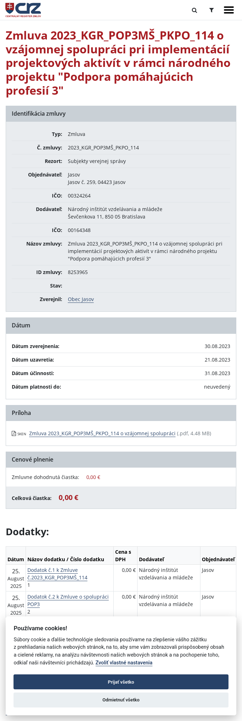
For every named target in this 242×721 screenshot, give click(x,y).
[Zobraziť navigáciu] (228, 10)
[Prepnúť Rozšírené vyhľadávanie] (212, 10)
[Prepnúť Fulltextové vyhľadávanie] (194, 10)
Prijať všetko (121, 682)
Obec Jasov (81, 299)
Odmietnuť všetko (120, 699)
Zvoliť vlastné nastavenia (124, 663)
